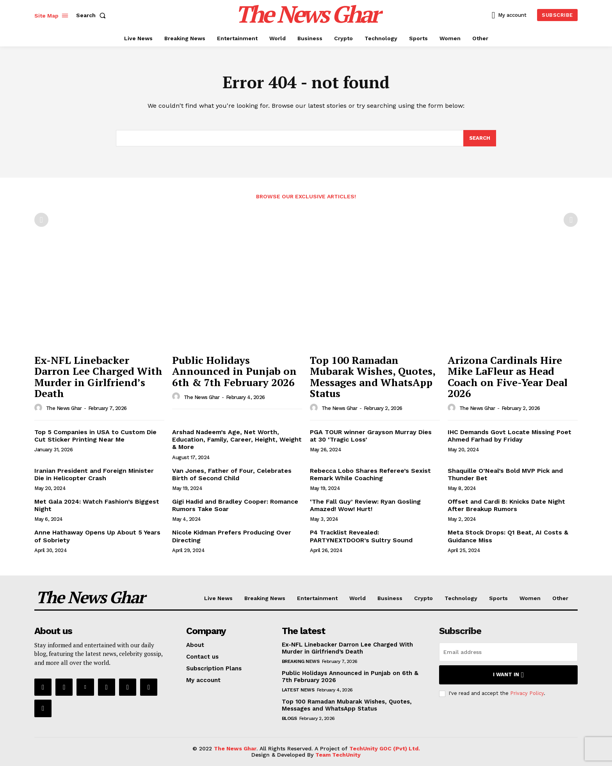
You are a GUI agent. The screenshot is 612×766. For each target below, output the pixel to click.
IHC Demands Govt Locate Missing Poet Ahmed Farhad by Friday (509, 435)
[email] (508, 652)
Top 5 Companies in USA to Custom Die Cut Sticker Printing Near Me (95, 435)
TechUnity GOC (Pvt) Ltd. (384, 748)
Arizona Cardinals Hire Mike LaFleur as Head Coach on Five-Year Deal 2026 (508, 376)
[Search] (479, 138)
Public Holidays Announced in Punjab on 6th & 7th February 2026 (234, 371)
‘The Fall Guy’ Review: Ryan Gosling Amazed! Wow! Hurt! (365, 505)
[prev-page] (41, 220)
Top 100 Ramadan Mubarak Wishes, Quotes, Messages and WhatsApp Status (373, 376)
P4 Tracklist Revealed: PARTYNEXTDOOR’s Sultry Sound (361, 536)
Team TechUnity (338, 755)
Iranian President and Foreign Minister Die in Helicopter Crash (94, 474)
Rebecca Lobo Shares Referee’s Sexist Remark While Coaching (370, 474)
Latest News (298, 690)
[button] (92, 15)
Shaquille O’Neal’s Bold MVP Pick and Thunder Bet (505, 474)
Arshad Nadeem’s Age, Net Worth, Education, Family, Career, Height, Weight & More (237, 439)
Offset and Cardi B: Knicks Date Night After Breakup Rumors (506, 505)
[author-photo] (39, 408)
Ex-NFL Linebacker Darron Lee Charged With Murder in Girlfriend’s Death (98, 376)
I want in (508, 675)
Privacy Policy (527, 693)
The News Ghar (64, 408)
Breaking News (301, 661)
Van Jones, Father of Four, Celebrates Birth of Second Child (232, 474)
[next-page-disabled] (571, 220)
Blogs (289, 718)
